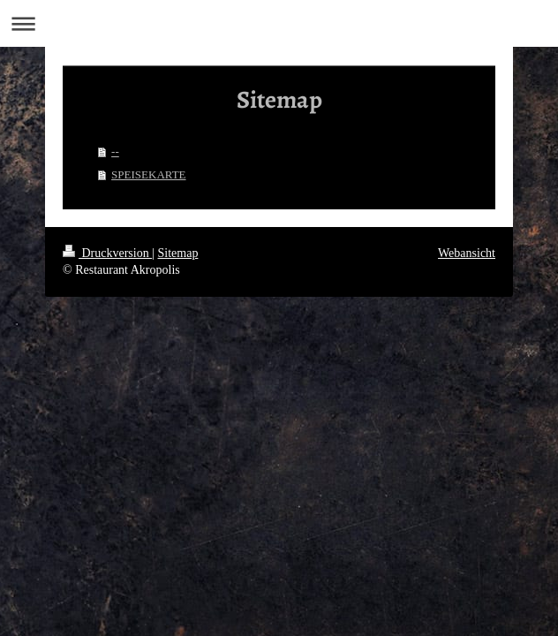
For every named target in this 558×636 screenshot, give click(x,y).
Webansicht (466, 253)
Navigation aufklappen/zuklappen (279, 23)
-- (115, 151)
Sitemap (178, 253)
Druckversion (107, 253)
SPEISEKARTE (148, 174)
